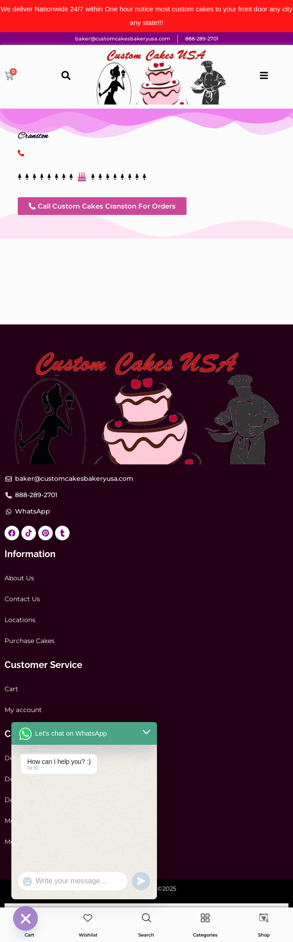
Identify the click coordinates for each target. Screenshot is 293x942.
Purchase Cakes (30, 641)
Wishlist (88, 935)
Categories (205, 935)
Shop (264, 935)
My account (23, 710)
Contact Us (22, 599)
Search (146, 935)
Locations (20, 620)
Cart (11, 689)
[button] (102, 206)
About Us (19, 578)
